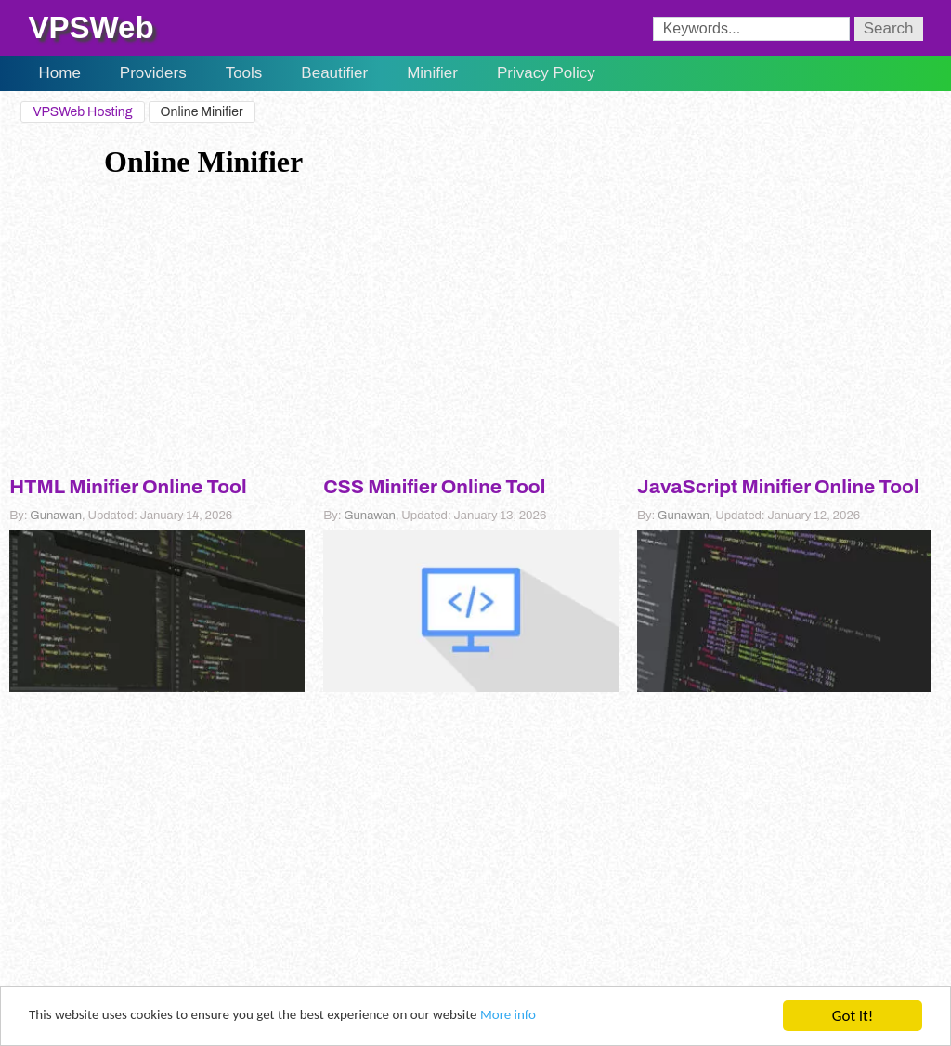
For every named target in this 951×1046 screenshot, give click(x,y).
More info (572, 1016)
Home (59, 73)
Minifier (432, 73)
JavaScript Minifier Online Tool (778, 487)
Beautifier (334, 73)
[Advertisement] (475, 319)
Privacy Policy (546, 73)
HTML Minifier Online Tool (127, 487)
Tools (244, 73)
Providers (153, 73)
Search (889, 28)
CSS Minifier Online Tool (434, 487)
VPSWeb (90, 27)
